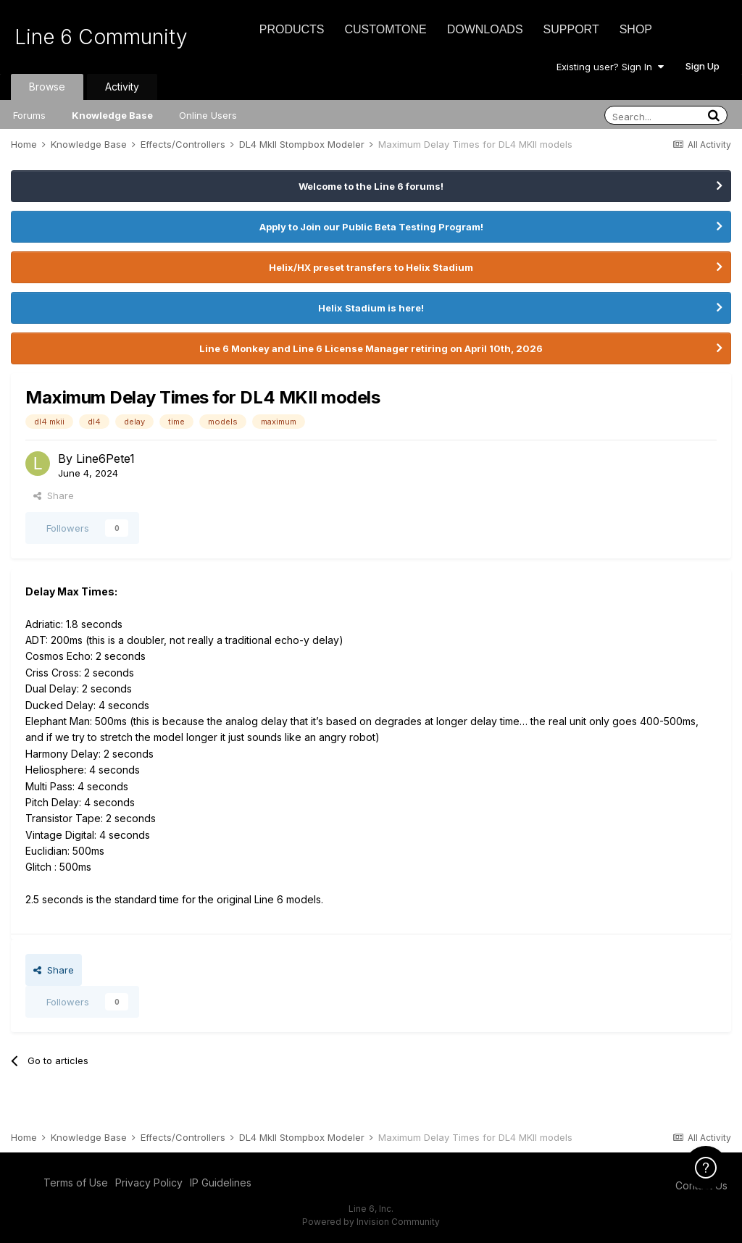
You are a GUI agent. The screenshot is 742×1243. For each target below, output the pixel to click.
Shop (636, 29)
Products (292, 29)
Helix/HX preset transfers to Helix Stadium (371, 267)
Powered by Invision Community (371, 1221)
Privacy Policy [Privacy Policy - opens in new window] (149, 1182)
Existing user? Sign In (610, 66)
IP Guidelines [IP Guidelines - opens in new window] (220, 1182)
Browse (47, 86)
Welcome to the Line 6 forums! (371, 186)
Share (53, 495)
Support (571, 29)
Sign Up (702, 66)
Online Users (208, 115)
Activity (122, 86)
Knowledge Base (112, 115)
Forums (29, 115)
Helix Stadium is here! (371, 308)
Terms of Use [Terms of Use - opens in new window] (75, 1182)
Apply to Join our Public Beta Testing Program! (371, 227)
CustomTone (385, 29)
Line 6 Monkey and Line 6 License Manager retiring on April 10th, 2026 (371, 348)
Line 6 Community (101, 37)
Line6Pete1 (105, 458)
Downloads (485, 29)
